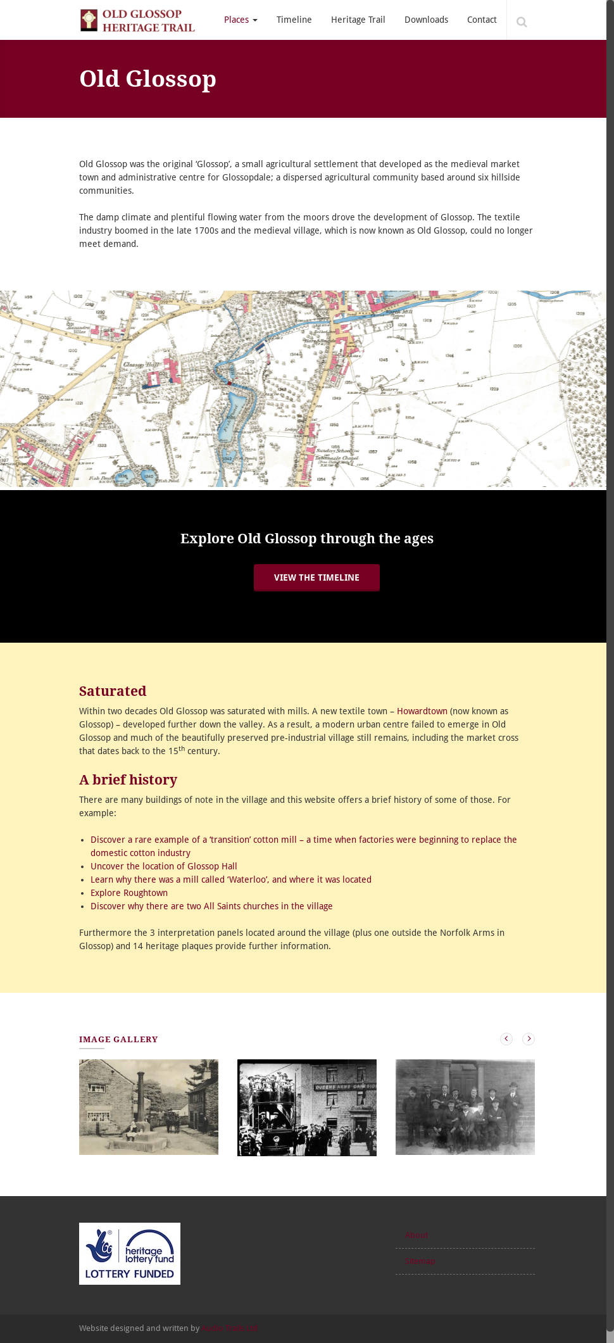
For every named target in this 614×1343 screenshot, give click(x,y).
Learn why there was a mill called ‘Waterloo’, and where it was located (231, 879)
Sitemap (420, 1261)
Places (241, 20)
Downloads (426, 20)
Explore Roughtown (129, 893)
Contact (482, 20)
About (416, 1235)
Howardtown (422, 711)
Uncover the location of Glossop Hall (164, 866)
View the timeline (317, 577)
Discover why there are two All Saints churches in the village (212, 906)
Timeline (294, 20)
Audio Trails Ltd (229, 1328)
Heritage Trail (358, 20)
